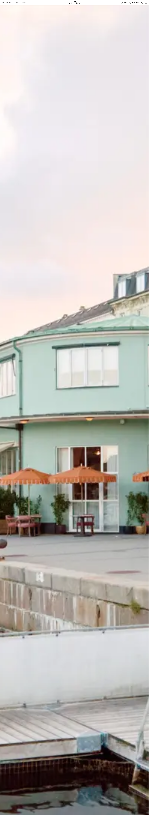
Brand (24, 2)
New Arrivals (6, 2)
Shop (16, 2)
